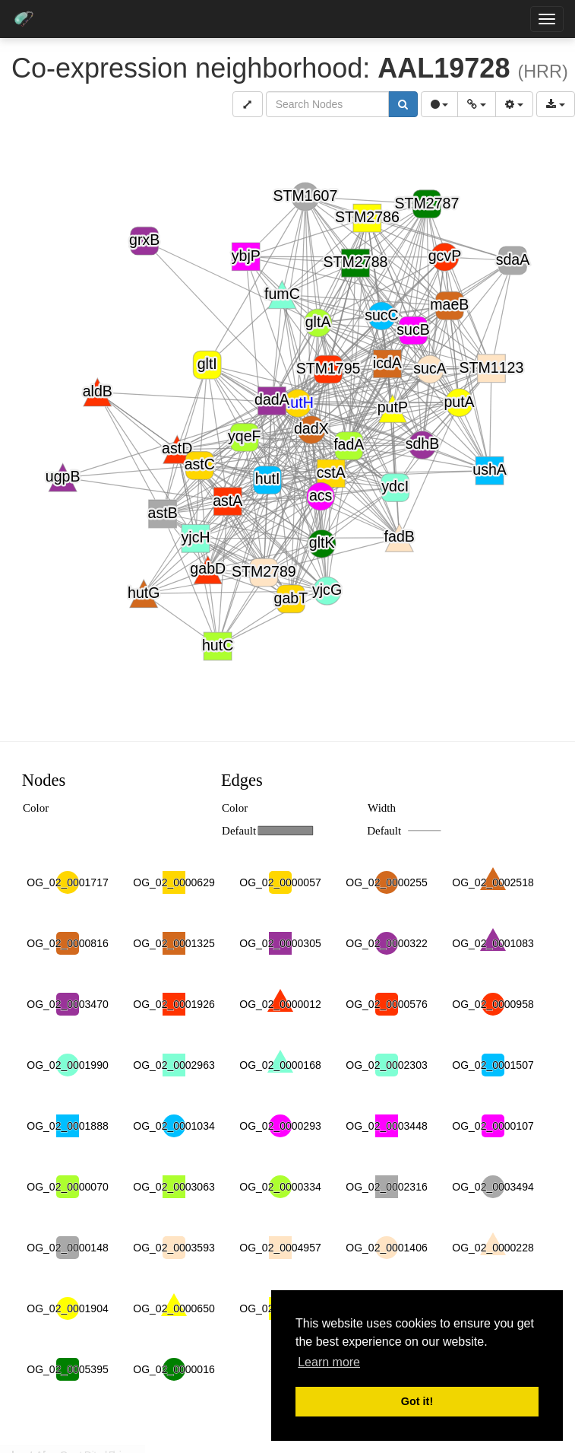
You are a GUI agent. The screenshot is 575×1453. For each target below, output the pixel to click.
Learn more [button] (329, 1362)
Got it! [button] (417, 1401)
